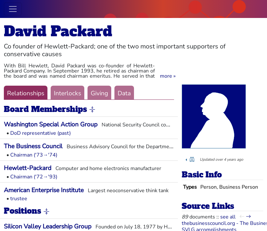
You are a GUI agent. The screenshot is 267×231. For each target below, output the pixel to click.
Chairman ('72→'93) (33, 176)
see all (228, 216)
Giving (99, 93)
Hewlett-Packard (27, 168)
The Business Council (33, 146)
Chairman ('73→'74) (33, 154)
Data (124, 93)
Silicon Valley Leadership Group (47, 226)
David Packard (58, 31)
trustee (18, 198)
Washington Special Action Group (50, 124)
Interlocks (67, 93)
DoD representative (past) (40, 133)
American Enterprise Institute (44, 190)
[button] (168, 76)
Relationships (25, 93)
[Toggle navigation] (13, 9)
